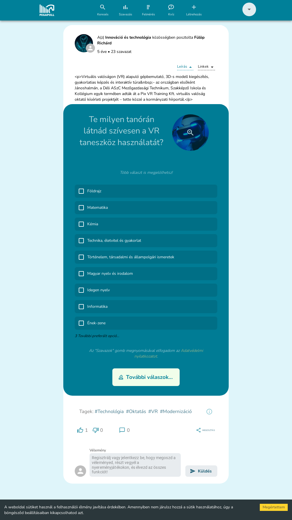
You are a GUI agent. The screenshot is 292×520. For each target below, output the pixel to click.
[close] (190, 132)
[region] (209, 411)
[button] (249, 15)
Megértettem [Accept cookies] (274, 507)
